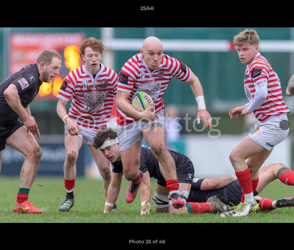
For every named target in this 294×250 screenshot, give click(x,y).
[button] (281, 10)
